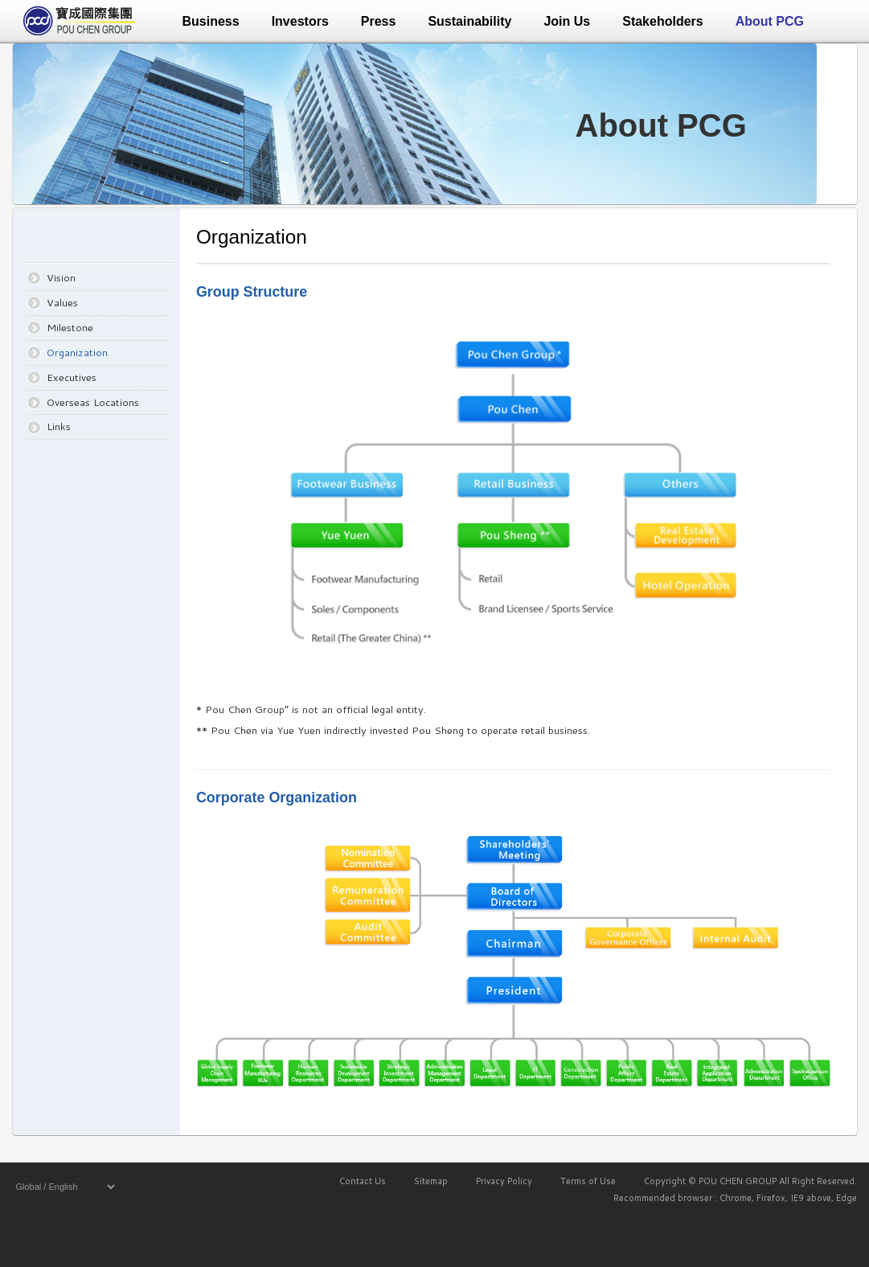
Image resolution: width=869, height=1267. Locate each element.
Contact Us (362, 1181)
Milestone (70, 327)
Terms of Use (588, 1181)
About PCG (770, 21)
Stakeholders (662, 21)
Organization (77, 352)
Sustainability (469, 21)
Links (59, 426)
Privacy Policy (504, 1181)
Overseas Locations (93, 402)
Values (62, 302)
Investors (300, 21)
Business (211, 21)
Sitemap (431, 1181)
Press (378, 21)
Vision (61, 277)
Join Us (566, 21)
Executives (71, 377)
